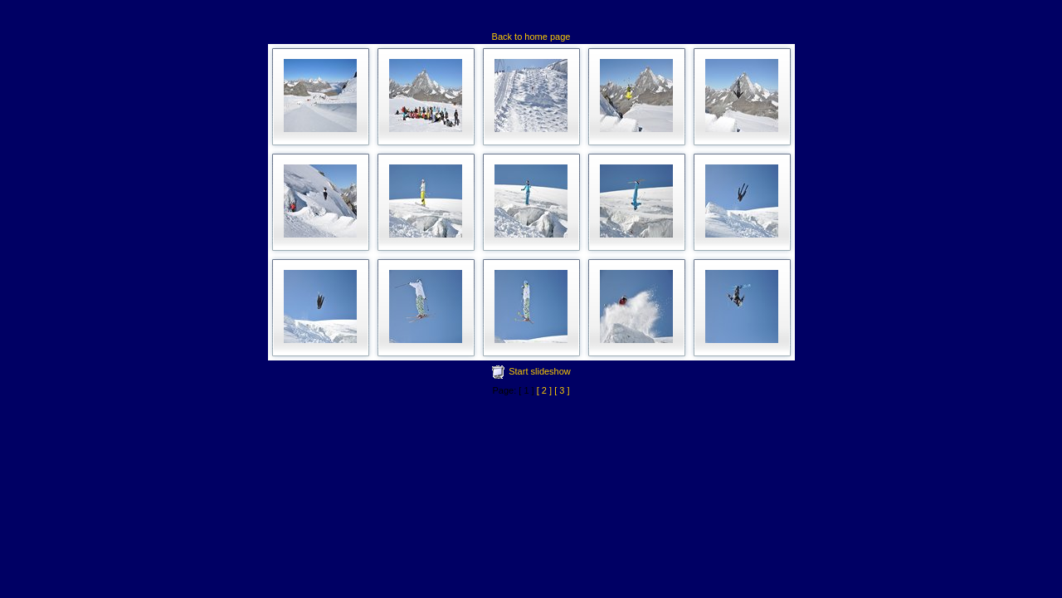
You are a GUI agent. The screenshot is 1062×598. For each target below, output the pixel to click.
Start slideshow (540, 371)
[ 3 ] (561, 390)
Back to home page (531, 37)
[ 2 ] (544, 390)
